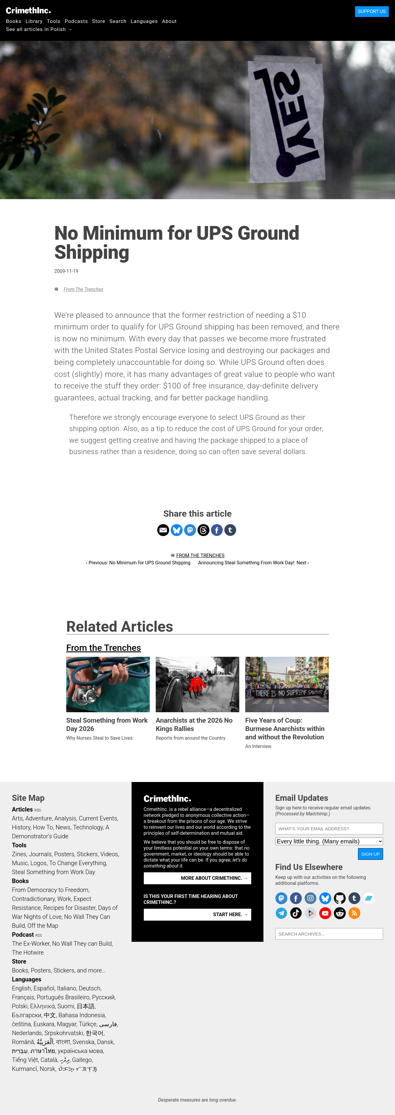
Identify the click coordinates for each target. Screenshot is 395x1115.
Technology (88, 827)
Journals (40, 854)
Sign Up (370, 854)
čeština (21, 1024)
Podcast (23, 934)
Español (43, 988)
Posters (64, 854)
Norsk (47, 1068)
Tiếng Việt (25, 1059)
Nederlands (27, 1033)
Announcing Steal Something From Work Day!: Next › (253, 563)
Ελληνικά (42, 1006)
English (21, 988)
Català (49, 1059)
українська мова (80, 1050)
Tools (54, 21)
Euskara (43, 1024)
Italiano (66, 988)
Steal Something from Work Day (53, 872)
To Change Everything (77, 863)
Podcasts (76, 21)
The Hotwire (28, 952)
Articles (22, 809)
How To (43, 827)
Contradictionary (33, 898)
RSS (37, 810)
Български (26, 1015)
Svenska (83, 1042)
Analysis (65, 818)
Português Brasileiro (63, 997)
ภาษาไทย (42, 1050)
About (169, 21)
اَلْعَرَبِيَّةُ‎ (45, 1042)
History (21, 827)
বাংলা (63, 1042)
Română (23, 1042)
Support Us (372, 11)
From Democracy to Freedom (50, 889)
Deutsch (89, 988)
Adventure (38, 818)
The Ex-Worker (31, 943)
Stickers (87, 854)
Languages (144, 21)
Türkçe (87, 1024)
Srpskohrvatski (63, 1033)
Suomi (65, 1006)
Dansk (105, 1042)
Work (64, 898)
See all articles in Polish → (39, 29)
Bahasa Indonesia (81, 1015)
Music (20, 863)
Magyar (66, 1024)
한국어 (95, 1033)
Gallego (82, 1059)
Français (23, 997)
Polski (19, 1006)
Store (98, 21)
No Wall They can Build (82, 943)
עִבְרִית (20, 1050)
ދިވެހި (65, 1059)
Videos (109, 854)
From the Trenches (83, 289)
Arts (17, 818)
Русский (103, 997)
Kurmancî (24, 1068)
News (62, 827)
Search (117, 21)
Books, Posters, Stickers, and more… (59, 970)
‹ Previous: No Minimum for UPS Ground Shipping (138, 563)
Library (34, 21)
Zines (19, 854)
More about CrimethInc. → (214, 878)
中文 (50, 1015)
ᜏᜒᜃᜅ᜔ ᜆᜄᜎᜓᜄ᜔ (77, 1068)
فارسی (108, 1024)
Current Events (98, 818)
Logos (38, 863)
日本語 (86, 1006)
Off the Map (42, 925)
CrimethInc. (28, 10)
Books (13, 21)
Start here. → (230, 914)
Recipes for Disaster (69, 907)
